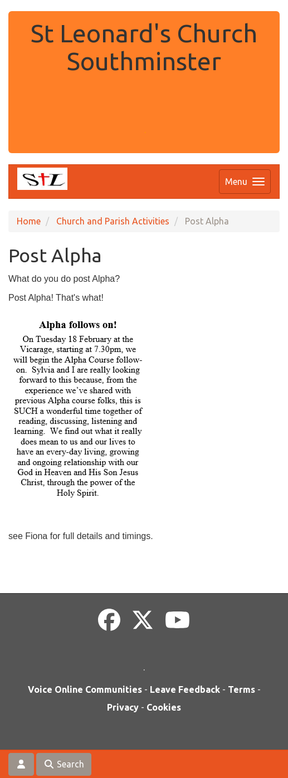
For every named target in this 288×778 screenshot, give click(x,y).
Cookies (164, 707)
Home (29, 221)
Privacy (123, 707)
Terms (241, 689)
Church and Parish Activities (112, 221)
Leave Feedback (185, 689)
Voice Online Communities (85, 689)
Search (63, 764)
